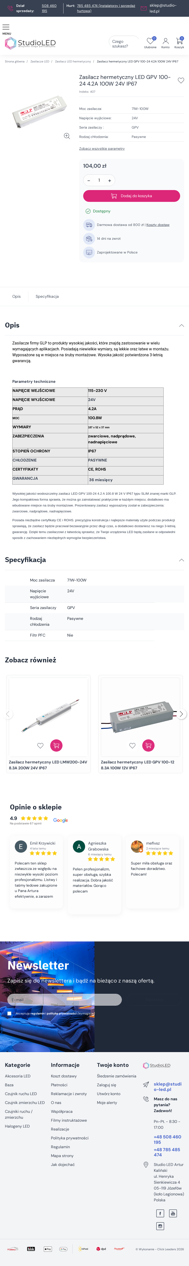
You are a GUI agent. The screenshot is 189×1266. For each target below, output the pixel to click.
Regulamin (60, 1146)
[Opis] (181, 325)
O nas (56, 1102)
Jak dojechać (63, 1164)
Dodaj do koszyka (131, 196)
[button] (179, 43)
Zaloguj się (106, 1084)
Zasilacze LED (40, 61)
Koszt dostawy (64, 1076)
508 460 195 (49, 8)
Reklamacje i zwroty (69, 1093)
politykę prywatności (62, 1013)
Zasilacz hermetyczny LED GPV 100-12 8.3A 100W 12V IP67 (137, 765)
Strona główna (15, 61)
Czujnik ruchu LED (21, 1093)
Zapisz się (154, 999)
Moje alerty (107, 1102)
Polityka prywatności (70, 1138)
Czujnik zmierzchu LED (25, 1102)
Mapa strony (62, 1155)
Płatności (59, 1084)
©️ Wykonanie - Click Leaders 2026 (160, 1249)
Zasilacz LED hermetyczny (73, 61)
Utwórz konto (108, 1093)
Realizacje (60, 1129)
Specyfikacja (47, 296)
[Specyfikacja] (181, 560)
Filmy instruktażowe (69, 1120)
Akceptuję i (53, 1013)
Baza (9, 1084)
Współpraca (62, 1111)
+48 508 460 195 (167, 1139)
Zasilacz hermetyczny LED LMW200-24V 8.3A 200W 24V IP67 (48, 765)
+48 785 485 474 (167, 1152)
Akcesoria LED (18, 1076)
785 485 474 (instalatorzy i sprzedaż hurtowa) (106, 8)
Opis (16, 296)
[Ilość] (99, 180)
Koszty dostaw (158, 225)
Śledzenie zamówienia (116, 1076)
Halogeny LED (17, 1126)
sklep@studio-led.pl (168, 1087)
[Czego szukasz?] (131, 43)
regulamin (38, 1013)
